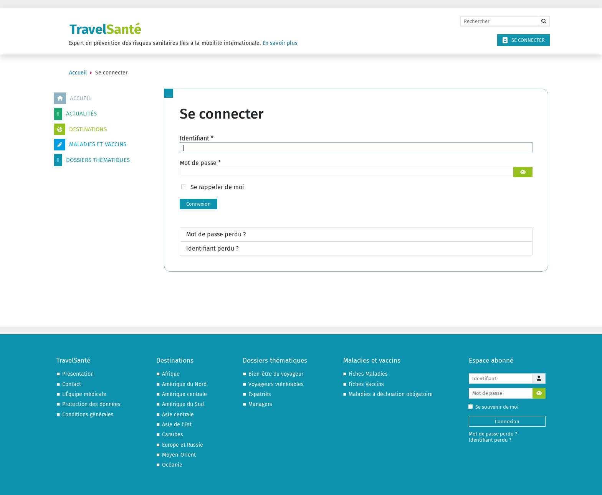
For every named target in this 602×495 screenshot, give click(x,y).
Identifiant (196, 138)
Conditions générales (88, 414)
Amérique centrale (184, 394)
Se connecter (523, 40)
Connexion (198, 204)
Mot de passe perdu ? (216, 234)
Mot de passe (200, 163)
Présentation (78, 374)
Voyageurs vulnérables (276, 384)
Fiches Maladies (368, 374)
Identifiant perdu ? (212, 248)
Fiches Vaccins (366, 384)
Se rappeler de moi (217, 187)
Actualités (75, 114)
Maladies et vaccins (90, 144)
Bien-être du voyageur (275, 374)
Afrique (171, 374)
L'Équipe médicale (84, 394)
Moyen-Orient (179, 455)
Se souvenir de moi (495, 407)
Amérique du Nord (184, 384)
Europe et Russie (182, 445)
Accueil (72, 98)
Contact (71, 384)
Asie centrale (178, 414)
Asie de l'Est (177, 424)
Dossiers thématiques (92, 160)
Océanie (172, 465)
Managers (260, 404)
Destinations (80, 129)
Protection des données (91, 404)
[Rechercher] (499, 21)
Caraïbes (172, 434)
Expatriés (259, 394)
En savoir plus (280, 43)
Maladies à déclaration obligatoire (391, 394)
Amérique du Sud (183, 404)
